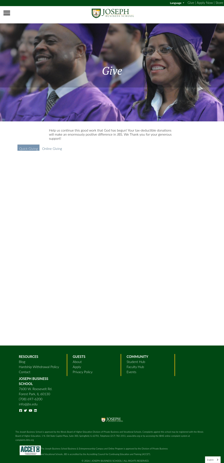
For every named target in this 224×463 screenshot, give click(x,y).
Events (131, 372)
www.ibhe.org (133, 436)
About (77, 362)
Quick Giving (28, 148)
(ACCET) (146, 454)
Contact (24, 372)
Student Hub (136, 362)
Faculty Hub (135, 367)
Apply (77, 367)
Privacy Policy (83, 372)
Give (191, 3)
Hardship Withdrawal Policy (39, 367)
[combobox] (213, 459)
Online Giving (52, 148)
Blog (22, 362)
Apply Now (205, 3)
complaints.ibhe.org (24, 440)
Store (219, 3)
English (210, 459)
